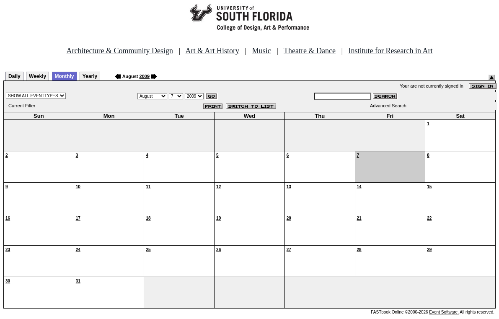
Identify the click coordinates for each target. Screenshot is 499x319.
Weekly (37, 76)
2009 (145, 76)
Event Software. (444, 312)
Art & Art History (213, 51)
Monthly (64, 76)
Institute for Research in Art (391, 51)
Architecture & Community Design (120, 51)
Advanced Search (388, 105)
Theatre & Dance (310, 51)
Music (261, 51)
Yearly (90, 76)
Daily (14, 76)
